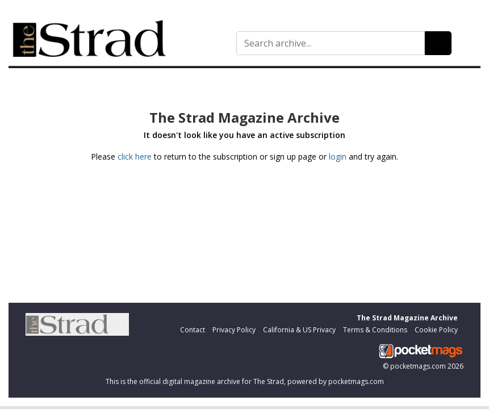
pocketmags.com (418, 366)
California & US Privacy (299, 330)
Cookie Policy (436, 330)
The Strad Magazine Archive (407, 318)
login (337, 156)
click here (135, 156)
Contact (192, 330)
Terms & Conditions (375, 330)
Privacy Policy (234, 330)
